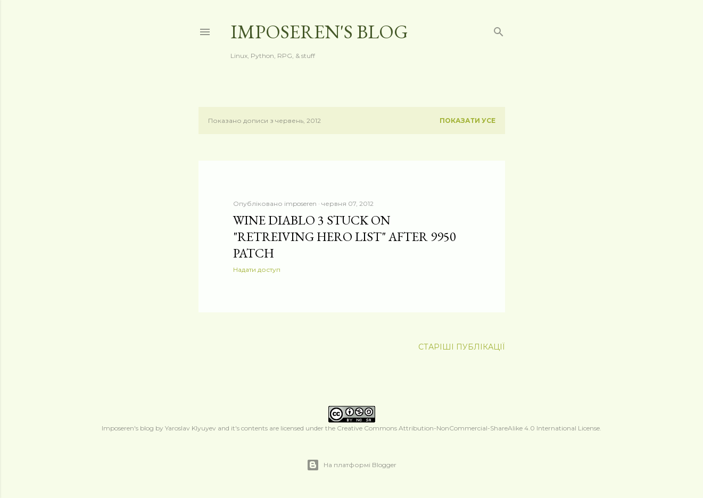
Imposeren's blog (319, 31)
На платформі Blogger (351, 465)
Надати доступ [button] (256, 269)
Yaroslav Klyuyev (190, 428)
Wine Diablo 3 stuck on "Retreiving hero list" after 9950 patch (344, 236)
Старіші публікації (461, 347)
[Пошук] (498, 29)
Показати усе (467, 120)
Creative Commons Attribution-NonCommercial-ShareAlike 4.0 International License (468, 428)
